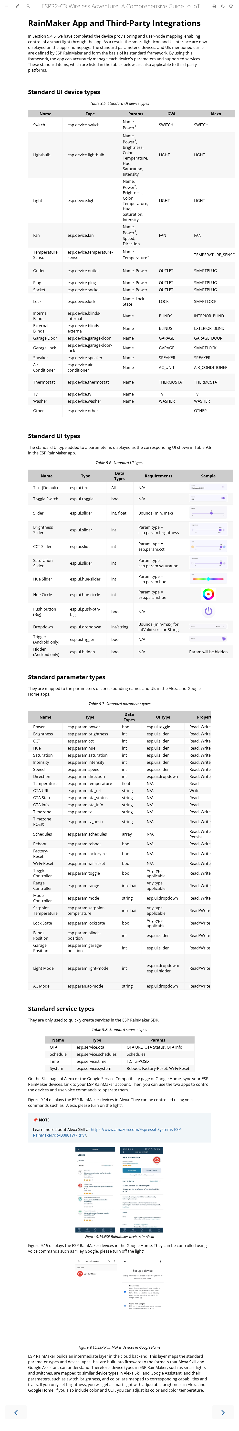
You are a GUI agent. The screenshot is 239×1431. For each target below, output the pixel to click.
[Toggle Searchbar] (28, 6)
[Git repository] (223, 6)
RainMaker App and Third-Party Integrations (114, 23)
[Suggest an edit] (231, 6)
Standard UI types (54, 436)
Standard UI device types (64, 92)
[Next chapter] (223, 1412)
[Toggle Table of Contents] (6, 6)
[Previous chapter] (16, 1412)
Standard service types (61, 1008)
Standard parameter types (66, 677)
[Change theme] (17, 6)
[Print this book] (215, 6)
